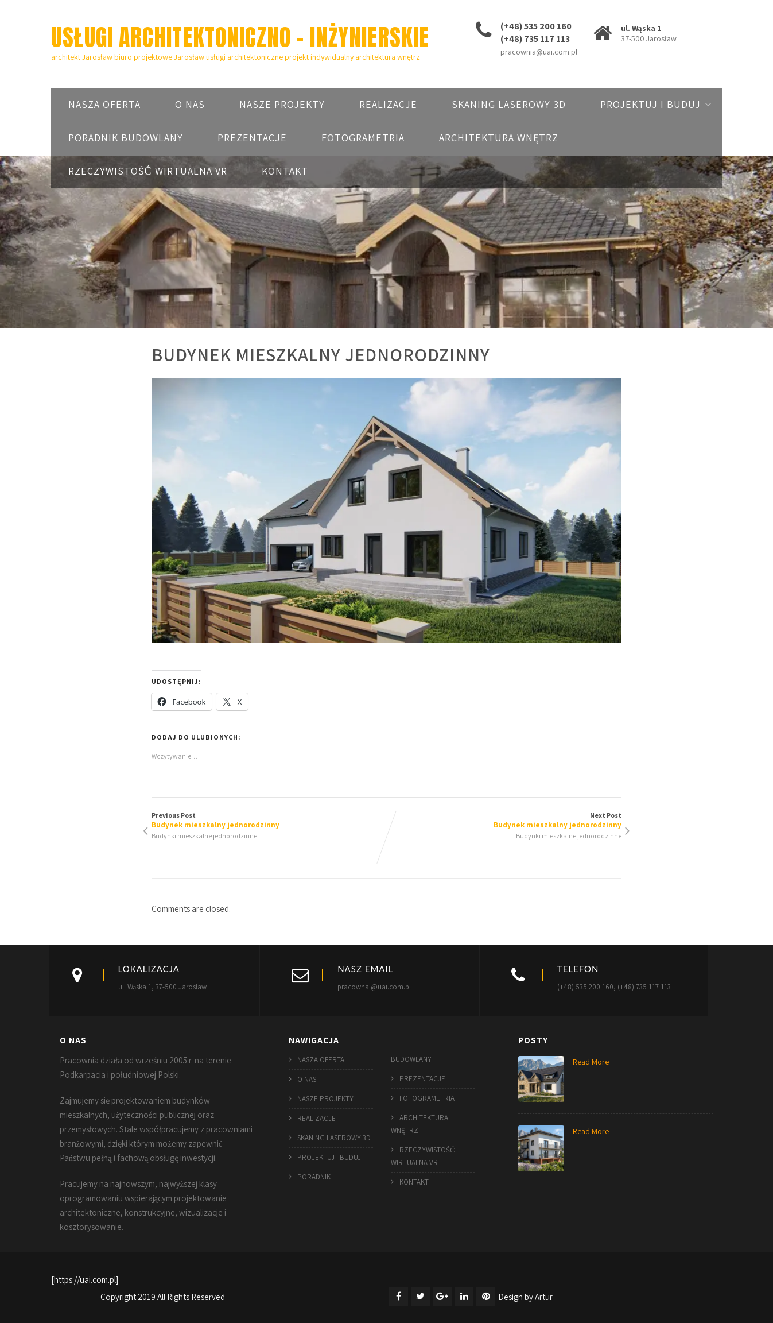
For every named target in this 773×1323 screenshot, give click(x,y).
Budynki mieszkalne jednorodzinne (204, 835)
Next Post (504, 820)
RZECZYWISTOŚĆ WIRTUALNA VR (147, 170)
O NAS (190, 104)
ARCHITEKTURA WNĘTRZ (498, 137)
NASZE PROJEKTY (282, 104)
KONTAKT (285, 170)
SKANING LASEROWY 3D (509, 104)
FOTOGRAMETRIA (363, 137)
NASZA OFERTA (104, 104)
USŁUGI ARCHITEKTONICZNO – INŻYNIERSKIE (240, 37)
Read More (591, 1062)
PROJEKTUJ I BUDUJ (650, 104)
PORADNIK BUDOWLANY (125, 137)
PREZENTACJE (252, 137)
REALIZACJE (388, 104)
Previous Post (269, 820)
